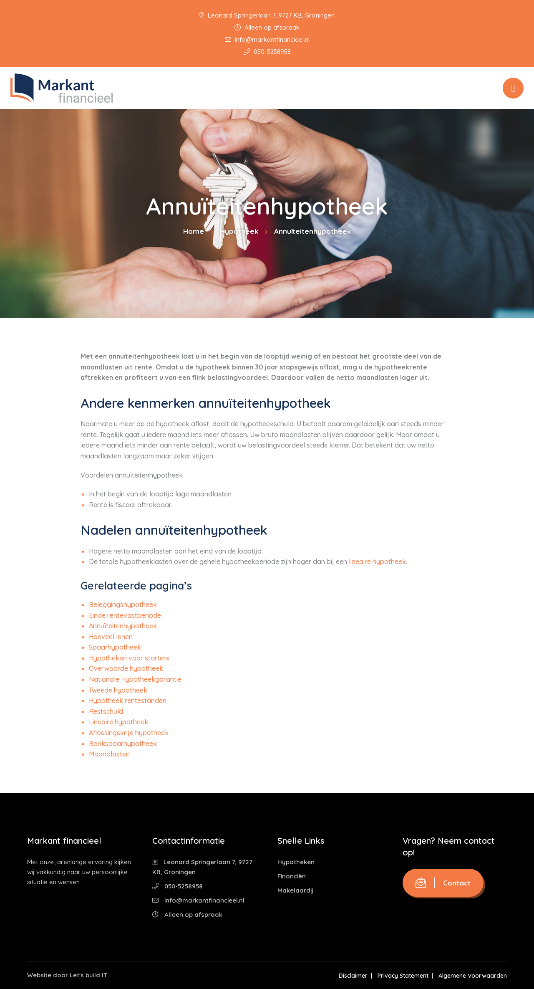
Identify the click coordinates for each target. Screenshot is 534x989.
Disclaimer (353, 975)
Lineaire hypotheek (118, 722)
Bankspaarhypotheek (123, 743)
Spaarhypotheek (115, 647)
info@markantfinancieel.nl (267, 39)
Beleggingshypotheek (123, 604)
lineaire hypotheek (377, 561)
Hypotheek (239, 231)
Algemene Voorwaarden (472, 975)
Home (193, 231)
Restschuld (106, 711)
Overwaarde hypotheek (126, 668)
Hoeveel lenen (111, 636)
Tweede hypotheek (118, 690)
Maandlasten (109, 754)
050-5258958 (267, 52)
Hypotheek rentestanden (127, 700)
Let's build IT (88, 975)
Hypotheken (296, 862)
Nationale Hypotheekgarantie (135, 679)
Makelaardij (295, 890)
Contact (443, 883)
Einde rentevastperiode (125, 615)
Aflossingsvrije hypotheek (129, 732)
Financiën (291, 876)
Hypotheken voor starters (129, 658)
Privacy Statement (403, 975)
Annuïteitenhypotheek (123, 626)
